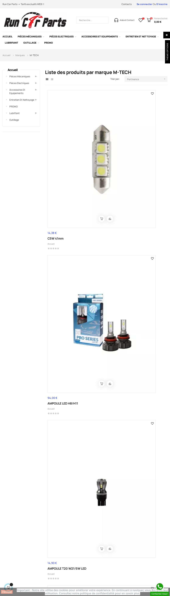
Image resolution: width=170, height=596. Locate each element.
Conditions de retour (64, 554)
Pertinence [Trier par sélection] (147, 79)
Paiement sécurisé (63, 549)
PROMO (13, 106)
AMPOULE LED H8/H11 (103, 146)
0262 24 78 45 (61, 502)
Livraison (57, 559)
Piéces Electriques (19, 83)
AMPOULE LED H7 (60, 445)
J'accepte (7, 591)
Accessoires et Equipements (17, 91)
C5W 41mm (56, 146)
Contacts (126, 4)
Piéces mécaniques (19, 76)
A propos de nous (90, 539)
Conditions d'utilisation (65, 544)
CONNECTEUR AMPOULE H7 (105, 225)
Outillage (14, 119)
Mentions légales (62, 539)
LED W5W (135, 223)
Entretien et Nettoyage (21, 99)
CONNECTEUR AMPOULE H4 (65, 225)
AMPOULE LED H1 (141, 378)
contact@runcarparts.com (90, 502)
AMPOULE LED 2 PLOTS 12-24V (145, 303)
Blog (112, 539)
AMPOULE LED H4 (100, 378)
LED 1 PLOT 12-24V (101, 301)
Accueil (13, 70)
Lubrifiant (14, 113)
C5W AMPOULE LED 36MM (61, 303)
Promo (142, 539)
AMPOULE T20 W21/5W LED (145, 148)
